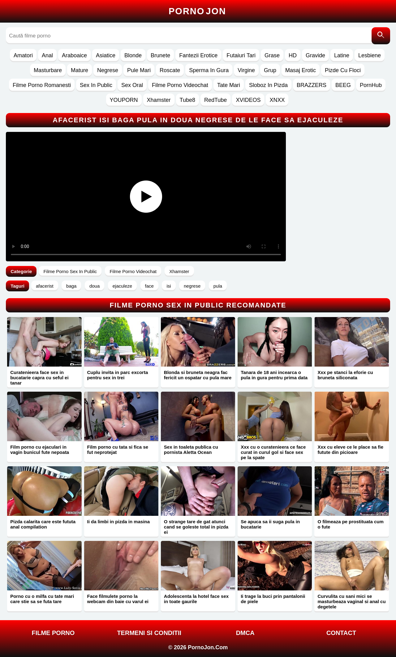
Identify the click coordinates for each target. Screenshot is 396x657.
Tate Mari (228, 85)
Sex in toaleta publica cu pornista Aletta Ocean (191, 449)
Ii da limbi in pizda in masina (118, 521)
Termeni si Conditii (149, 632)
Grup (270, 70)
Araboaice (74, 55)
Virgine (246, 70)
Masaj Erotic (300, 70)
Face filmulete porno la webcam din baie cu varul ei (117, 599)
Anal (47, 55)
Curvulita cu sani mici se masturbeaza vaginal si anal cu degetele (351, 601)
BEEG (343, 85)
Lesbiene (369, 55)
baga (71, 286)
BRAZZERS (311, 85)
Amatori (23, 55)
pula (217, 286)
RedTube (215, 100)
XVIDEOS (248, 100)
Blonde (133, 55)
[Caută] (381, 35)
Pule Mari (139, 70)
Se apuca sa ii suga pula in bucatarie (270, 524)
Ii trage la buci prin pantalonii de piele (273, 599)
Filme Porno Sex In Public (70, 271)
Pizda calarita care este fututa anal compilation (42, 524)
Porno (197, 11)
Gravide (315, 55)
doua (94, 286)
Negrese (107, 70)
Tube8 (187, 100)
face (149, 286)
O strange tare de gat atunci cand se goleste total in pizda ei (196, 527)
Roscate (170, 70)
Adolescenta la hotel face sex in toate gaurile (196, 599)
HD (293, 55)
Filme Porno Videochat (180, 85)
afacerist (45, 286)
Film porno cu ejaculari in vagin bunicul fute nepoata (39, 449)
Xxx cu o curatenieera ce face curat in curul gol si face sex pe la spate (273, 452)
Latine (341, 55)
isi (168, 286)
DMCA (245, 632)
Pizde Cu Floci (343, 70)
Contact (341, 632)
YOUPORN (124, 100)
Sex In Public (96, 85)
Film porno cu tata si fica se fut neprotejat (117, 449)
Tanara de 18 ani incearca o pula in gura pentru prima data (274, 375)
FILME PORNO (53, 632)
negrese (192, 286)
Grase (272, 55)
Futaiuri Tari (241, 55)
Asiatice (105, 55)
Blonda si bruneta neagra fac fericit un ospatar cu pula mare (197, 375)
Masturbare (48, 70)
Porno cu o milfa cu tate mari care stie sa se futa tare (42, 599)
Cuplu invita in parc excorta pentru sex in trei (117, 375)
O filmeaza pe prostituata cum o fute (350, 524)
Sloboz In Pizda (268, 85)
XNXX (277, 100)
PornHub (371, 85)
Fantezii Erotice (198, 55)
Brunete (160, 55)
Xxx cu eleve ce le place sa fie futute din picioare (350, 449)
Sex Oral (132, 85)
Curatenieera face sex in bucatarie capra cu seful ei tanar (39, 377)
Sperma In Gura (209, 70)
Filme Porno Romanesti (42, 85)
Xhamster (159, 100)
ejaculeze (122, 286)
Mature (79, 70)
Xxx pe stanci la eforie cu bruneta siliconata (345, 375)
